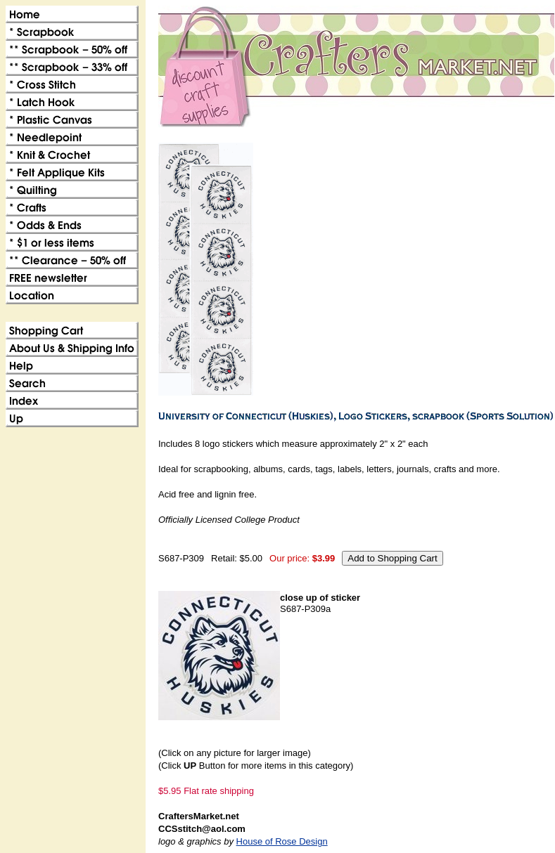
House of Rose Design (282, 841)
